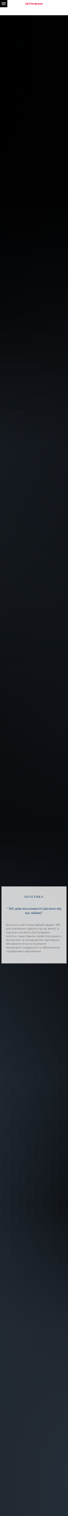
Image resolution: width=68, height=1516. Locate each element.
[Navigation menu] (4, 3)
